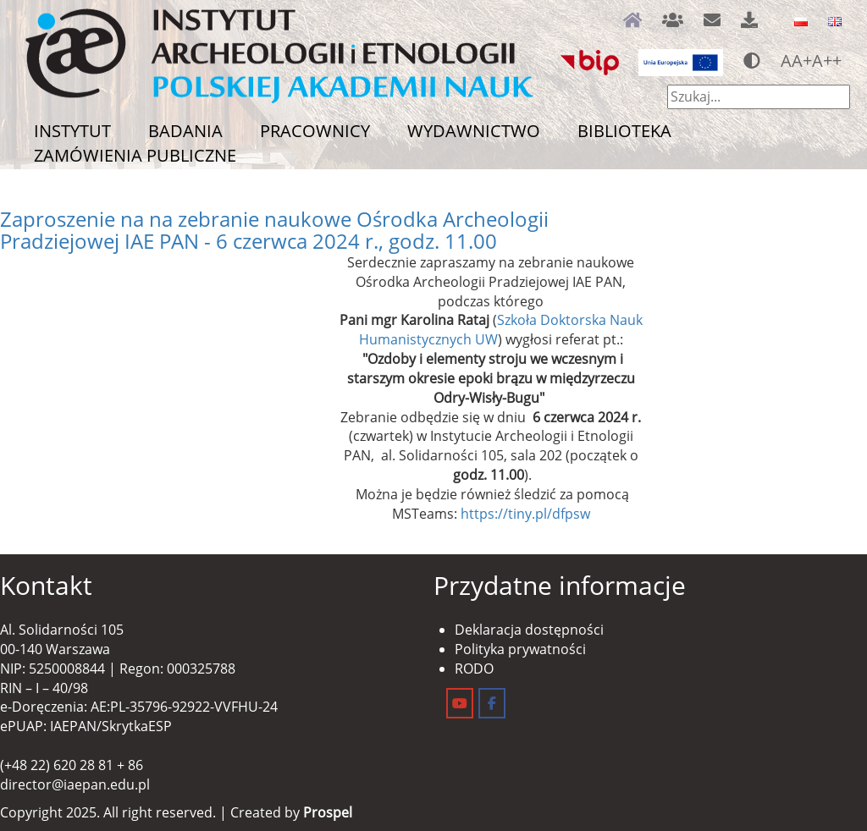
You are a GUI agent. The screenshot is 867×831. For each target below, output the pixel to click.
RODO (474, 668)
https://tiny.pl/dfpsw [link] (525, 513)
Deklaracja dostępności (529, 629)
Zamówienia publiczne (135, 155)
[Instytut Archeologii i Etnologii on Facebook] (491, 703)
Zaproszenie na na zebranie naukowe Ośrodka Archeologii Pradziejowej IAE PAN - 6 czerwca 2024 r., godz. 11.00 (274, 230)
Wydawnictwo (473, 130)
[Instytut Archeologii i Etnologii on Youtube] (459, 703)
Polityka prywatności (520, 649)
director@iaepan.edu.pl (75, 784)
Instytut (72, 130)
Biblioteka (624, 130)
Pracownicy (315, 130)
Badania (185, 130)
